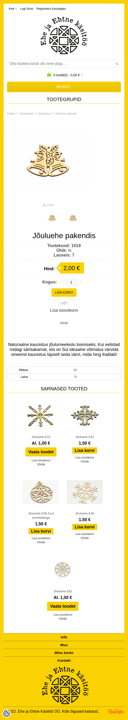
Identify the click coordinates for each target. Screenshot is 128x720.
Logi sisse (26, 8)
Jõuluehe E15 (41, 437)
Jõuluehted (44, 113)
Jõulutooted (26, 113)
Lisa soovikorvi (64, 310)
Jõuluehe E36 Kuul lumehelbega (41, 515)
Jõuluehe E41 (84, 437)
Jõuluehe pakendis (66, 113)
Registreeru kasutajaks (51, 8)
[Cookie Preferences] (6, 713)
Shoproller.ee (116, 711)
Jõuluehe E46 (84, 513)
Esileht (11, 113)
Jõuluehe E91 (62, 591)
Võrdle (64, 323)
